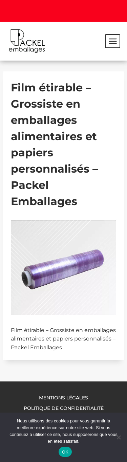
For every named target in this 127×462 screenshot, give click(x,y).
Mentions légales (63, 398)
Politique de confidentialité (64, 408)
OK (65, 452)
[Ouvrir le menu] (112, 41)
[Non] (118, 437)
